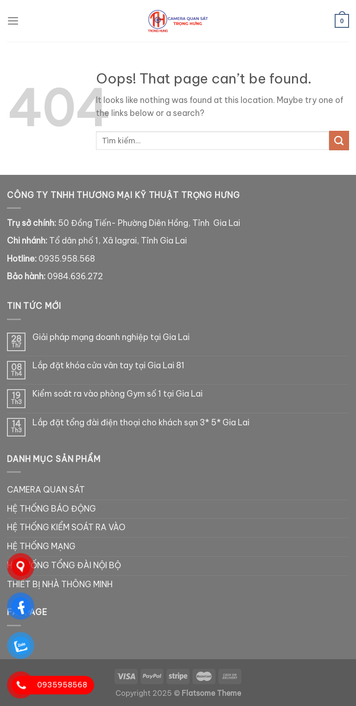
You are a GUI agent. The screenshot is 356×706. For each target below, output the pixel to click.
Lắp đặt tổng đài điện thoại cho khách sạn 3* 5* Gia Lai (140, 423)
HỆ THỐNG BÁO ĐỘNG (51, 509)
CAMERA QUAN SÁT (46, 490)
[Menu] (13, 21)
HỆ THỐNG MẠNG (41, 546)
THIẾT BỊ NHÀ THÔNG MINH (60, 584)
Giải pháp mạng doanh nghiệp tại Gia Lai (111, 337)
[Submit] (339, 141)
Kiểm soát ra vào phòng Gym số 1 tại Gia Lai (117, 394)
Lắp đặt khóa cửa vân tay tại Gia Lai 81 (108, 366)
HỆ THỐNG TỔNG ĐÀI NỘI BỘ (64, 565)
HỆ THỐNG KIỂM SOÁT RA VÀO (66, 527)
